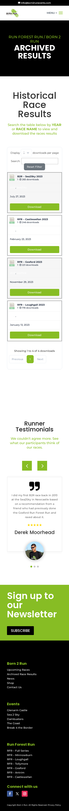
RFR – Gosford (16, 768)
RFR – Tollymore (17, 763)
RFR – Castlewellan (19, 777)
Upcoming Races (18, 669)
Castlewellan (25, 230)
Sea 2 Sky (13, 714)
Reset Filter (34, 166)
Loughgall (23, 315)
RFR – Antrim (15, 772)
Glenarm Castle (17, 710)
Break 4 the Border (20, 727)
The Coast (13, 723)
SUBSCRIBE (20, 630)
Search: (34, 161)
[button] (42, 466)
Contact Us (14, 687)
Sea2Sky (22, 187)
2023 (12, 187)
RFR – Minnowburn (19, 755)
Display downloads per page (34, 152)
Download (34, 207)
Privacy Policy (54, 805)
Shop (10, 683)
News (10, 678)
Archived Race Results (21, 674)
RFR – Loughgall (17, 759)
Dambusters (15, 719)
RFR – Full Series (18, 750)
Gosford (21, 272)
